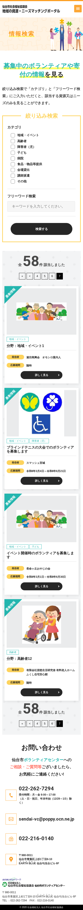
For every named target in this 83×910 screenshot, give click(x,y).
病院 (20, 158)
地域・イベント (28, 135)
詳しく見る (41, 370)
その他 (22, 181)
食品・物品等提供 (29, 164)
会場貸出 (23, 169)
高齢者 (22, 141)
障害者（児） (26, 146)
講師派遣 (23, 175)
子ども (22, 152)
